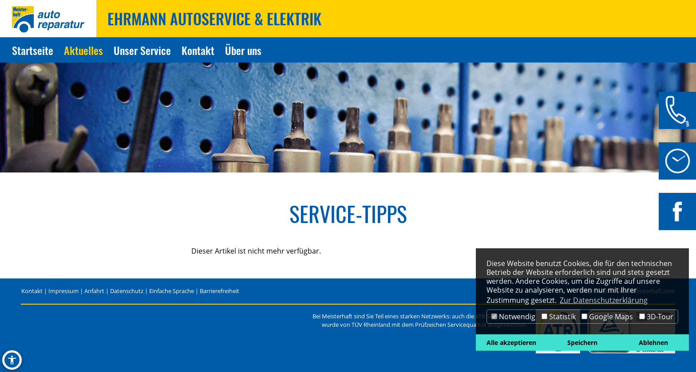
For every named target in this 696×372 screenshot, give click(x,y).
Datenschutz (126, 291)
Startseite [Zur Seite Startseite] (32, 50)
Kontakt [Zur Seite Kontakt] (198, 50)
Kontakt (32, 291)
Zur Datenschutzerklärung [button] (604, 300)
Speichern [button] (582, 342)
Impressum (63, 291)
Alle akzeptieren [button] (511, 342)
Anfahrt (94, 291)
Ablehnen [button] (653, 342)
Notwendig (513, 316)
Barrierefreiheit (219, 291)
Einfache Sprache (171, 291)
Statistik (559, 316)
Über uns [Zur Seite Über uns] (243, 50)
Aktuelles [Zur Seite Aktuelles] (83, 50)
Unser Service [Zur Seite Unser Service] (142, 50)
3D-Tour (656, 316)
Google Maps (607, 316)
